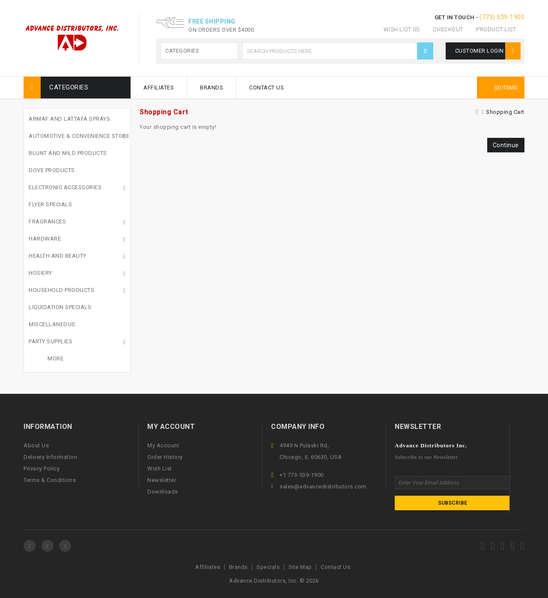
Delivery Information (50, 457)
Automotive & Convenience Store (79, 136)
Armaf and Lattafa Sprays (69, 119)
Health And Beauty (57, 256)
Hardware (45, 238)
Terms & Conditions (50, 480)
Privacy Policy (42, 468)
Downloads (162, 491)
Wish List (159, 468)
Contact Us (266, 87)
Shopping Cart (505, 112)
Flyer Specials (50, 204)
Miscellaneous (52, 324)
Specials (268, 567)
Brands (211, 87)
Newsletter (161, 480)
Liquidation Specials (60, 307)
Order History (165, 457)
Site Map (300, 567)
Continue (506, 145)
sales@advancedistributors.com (323, 486)
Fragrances (47, 221)
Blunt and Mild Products (68, 153)
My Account (163, 445)
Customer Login (487, 51)
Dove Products (52, 170)
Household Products (61, 290)
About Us (36, 445)
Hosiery (40, 273)
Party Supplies (50, 341)
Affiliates (158, 87)
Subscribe (452, 503)
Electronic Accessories (65, 187)
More (55, 358)
